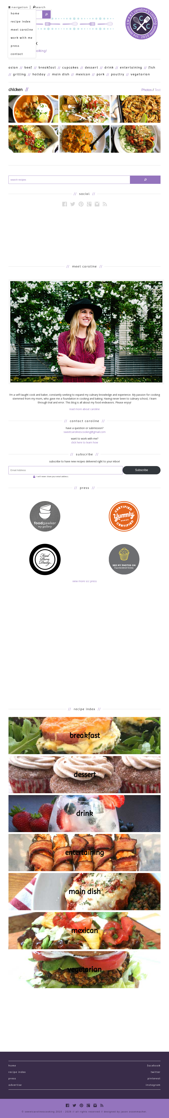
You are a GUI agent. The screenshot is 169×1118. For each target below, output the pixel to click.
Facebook (154, 1065)
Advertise (15, 1084)
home (15, 13)
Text (157, 90)
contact (17, 54)
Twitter (156, 1071)
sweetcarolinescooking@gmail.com (85, 432)
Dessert (91, 67)
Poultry (117, 74)
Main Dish (60, 74)
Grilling (19, 74)
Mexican (83, 74)
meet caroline (22, 29)
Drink (109, 67)
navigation (18, 7)
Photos (146, 90)
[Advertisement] (84, 235)
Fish (152, 67)
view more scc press (84, 581)
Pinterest (154, 1078)
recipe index (21, 21)
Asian (13, 67)
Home (12, 1065)
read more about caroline (84, 409)
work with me (22, 37)
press (15, 46)
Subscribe (141, 470)
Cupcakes (70, 67)
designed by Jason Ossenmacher (125, 1111)
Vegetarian (140, 74)
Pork (101, 74)
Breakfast (47, 67)
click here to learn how (84, 442)
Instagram (153, 1084)
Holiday (39, 74)
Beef (28, 67)
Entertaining (131, 67)
